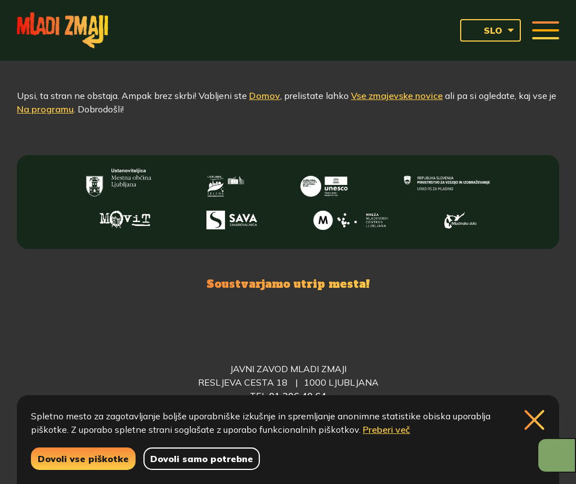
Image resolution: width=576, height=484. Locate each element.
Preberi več (386, 429)
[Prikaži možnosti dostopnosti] (556, 455)
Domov (264, 95)
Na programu (45, 109)
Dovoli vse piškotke (83, 458)
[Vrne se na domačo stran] (62, 30)
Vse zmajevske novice (397, 95)
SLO (484, 30)
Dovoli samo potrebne (201, 458)
